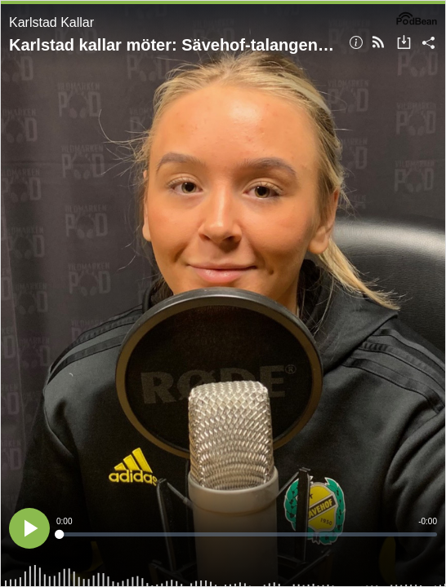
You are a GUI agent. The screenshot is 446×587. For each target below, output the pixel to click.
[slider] (246, 534)
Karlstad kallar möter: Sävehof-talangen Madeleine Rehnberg (173, 45)
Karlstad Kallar (51, 22)
